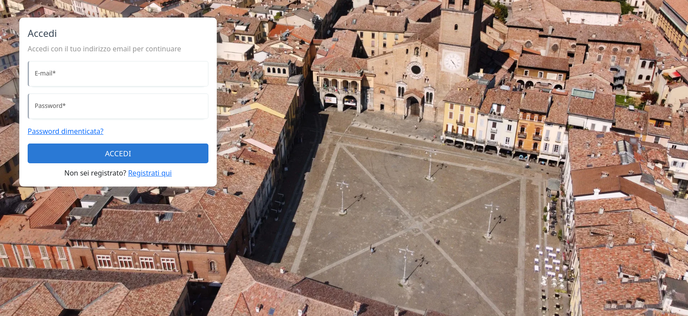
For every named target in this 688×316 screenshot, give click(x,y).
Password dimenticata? (66, 131)
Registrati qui (150, 173)
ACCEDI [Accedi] (118, 153)
